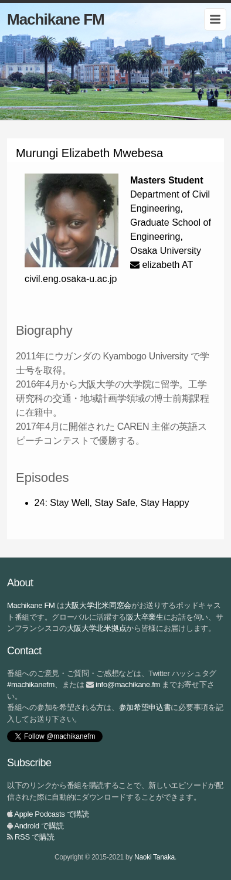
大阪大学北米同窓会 (97, 605)
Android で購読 (38, 825)
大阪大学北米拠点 (97, 628)
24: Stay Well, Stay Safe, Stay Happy (112, 503)
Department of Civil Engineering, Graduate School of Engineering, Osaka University (170, 222)
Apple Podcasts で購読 (51, 814)
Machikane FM (55, 19)
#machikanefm (31, 684)
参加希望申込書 (145, 707)
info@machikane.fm (128, 684)
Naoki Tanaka (154, 857)
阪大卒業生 (145, 617)
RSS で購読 (34, 837)
